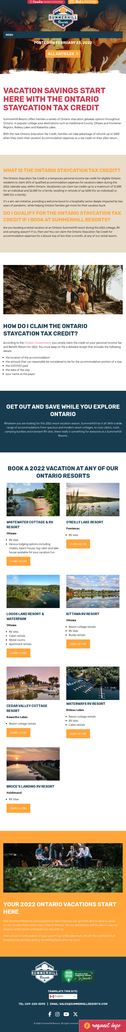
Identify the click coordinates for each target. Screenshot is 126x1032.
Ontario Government (37, 343)
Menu (9, 34)
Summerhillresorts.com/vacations (30, 921)
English (56, 996)
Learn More (18, 561)
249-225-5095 (35, 1004)
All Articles (63, 54)
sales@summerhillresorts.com (83, 1004)
